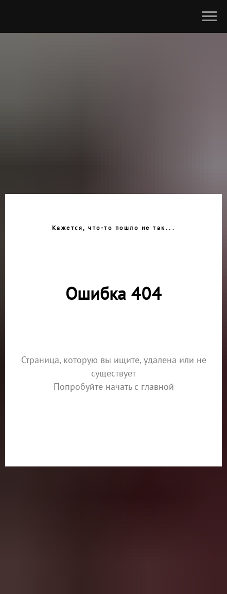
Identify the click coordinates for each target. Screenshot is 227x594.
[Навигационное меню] (209, 16)
